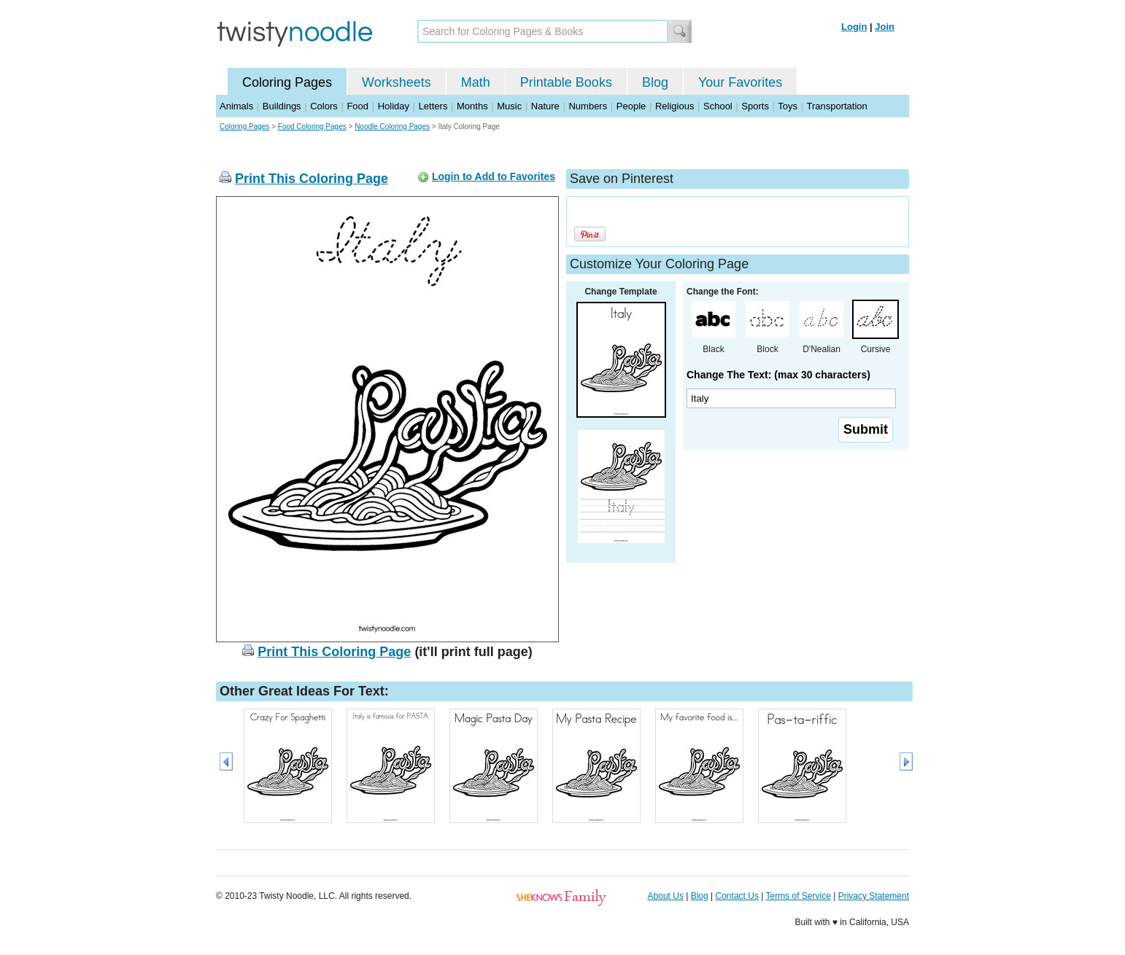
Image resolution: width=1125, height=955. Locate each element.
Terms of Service (797, 896)
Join (884, 26)
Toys (787, 106)
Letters (433, 106)
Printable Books (566, 82)
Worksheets (396, 82)
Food (357, 106)
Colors (324, 106)
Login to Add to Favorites (493, 176)
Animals (236, 106)
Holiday (393, 106)
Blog (655, 82)
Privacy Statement (873, 896)
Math (475, 82)
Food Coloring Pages (312, 126)
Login (854, 26)
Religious (674, 106)
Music (509, 106)
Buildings (282, 106)
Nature (545, 106)
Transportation (836, 106)
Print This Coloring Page (311, 178)
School (717, 106)
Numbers (587, 106)
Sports (755, 106)
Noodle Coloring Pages (392, 126)
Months (472, 106)
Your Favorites (740, 82)
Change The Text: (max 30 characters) (778, 375)
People (631, 106)
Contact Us (737, 896)
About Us (666, 896)
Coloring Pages (287, 82)
